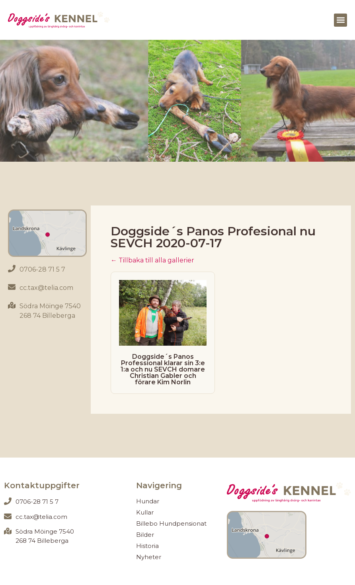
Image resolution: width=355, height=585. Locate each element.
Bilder (145, 534)
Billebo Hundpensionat (171, 523)
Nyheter (148, 557)
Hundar (147, 501)
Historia (147, 546)
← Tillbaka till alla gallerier (152, 260)
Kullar (145, 512)
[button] (340, 20)
